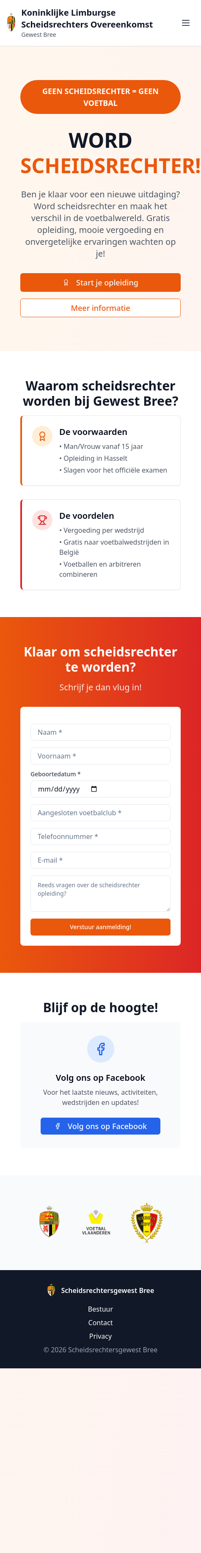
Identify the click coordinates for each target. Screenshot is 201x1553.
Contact (100, 1322)
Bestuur (100, 1309)
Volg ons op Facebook (100, 1126)
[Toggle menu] (185, 22)
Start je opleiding (100, 282)
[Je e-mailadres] (100, 860)
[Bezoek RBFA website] (147, 1222)
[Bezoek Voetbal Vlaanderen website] (96, 1222)
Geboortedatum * (55, 774)
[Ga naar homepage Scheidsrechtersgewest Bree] (11, 23)
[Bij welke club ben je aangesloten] (100, 812)
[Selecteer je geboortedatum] (100, 789)
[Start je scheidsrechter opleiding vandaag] (100, 282)
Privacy (100, 1336)
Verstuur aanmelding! (100, 927)
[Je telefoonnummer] (100, 836)
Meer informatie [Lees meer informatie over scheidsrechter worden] (100, 308)
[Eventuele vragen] (100, 893)
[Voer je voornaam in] (100, 755)
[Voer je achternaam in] (100, 732)
